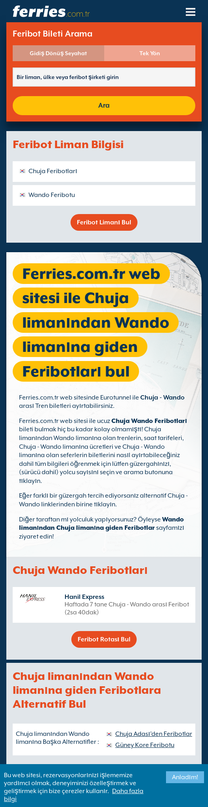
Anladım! (185, 777)
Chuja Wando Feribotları (149, 421)
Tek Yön (149, 53)
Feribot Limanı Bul (104, 222)
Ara (104, 105)
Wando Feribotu (52, 195)
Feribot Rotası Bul (104, 639)
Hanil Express (84, 596)
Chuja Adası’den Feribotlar (153, 733)
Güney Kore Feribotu (144, 745)
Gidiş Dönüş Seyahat (58, 53)
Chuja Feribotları (53, 171)
